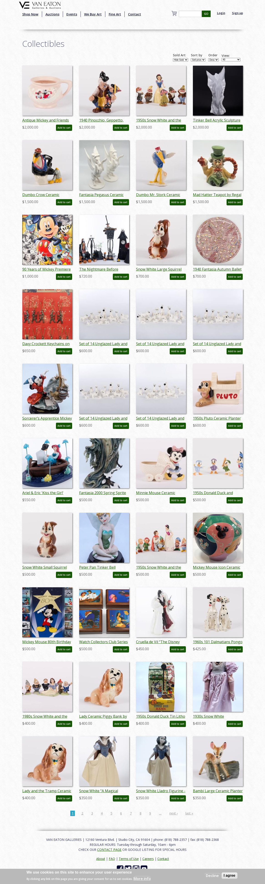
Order (212, 55)
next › (173, 813)
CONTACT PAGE (109, 849)
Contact (134, 14)
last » (189, 813)
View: (226, 55)
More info (142, 878)
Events (71, 14)
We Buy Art (93, 14)
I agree (229, 875)
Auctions (52, 14)
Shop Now (30, 14)
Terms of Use (129, 859)
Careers (148, 859)
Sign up (237, 13)
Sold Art (179, 55)
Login (221, 13)
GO (206, 14)
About (100, 859)
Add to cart (64, 127)
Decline (212, 875)
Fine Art (115, 14)
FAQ (112, 859)
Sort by (196, 55)
